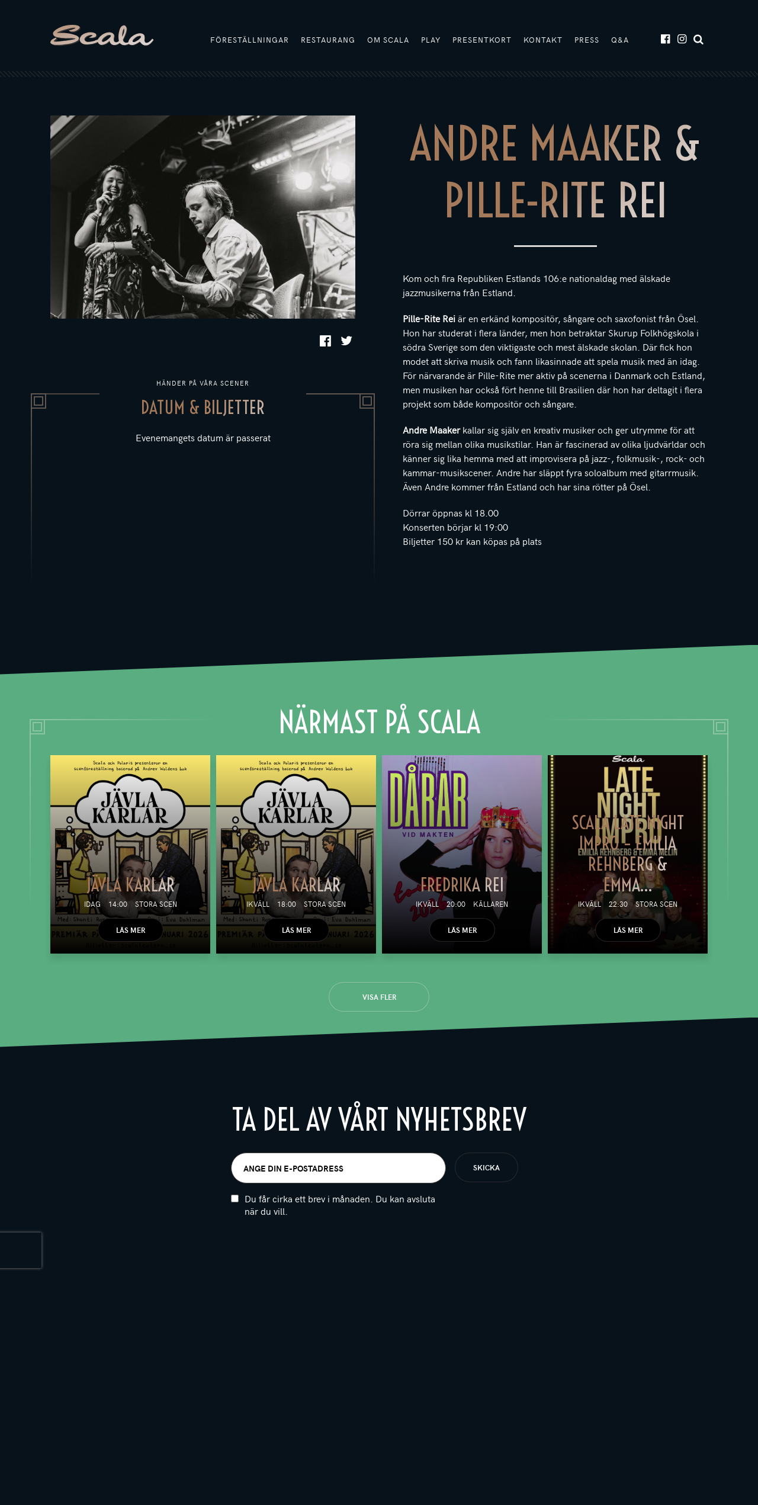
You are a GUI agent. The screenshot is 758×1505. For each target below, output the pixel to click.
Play (431, 39)
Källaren (490, 904)
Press (586, 39)
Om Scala (388, 39)
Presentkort (482, 39)
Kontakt (543, 39)
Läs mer (130, 930)
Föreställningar (249, 39)
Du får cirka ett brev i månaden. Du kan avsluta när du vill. (340, 1220)
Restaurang (328, 39)
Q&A (620, 39)
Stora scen (156, 904)
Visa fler (379, 997)
